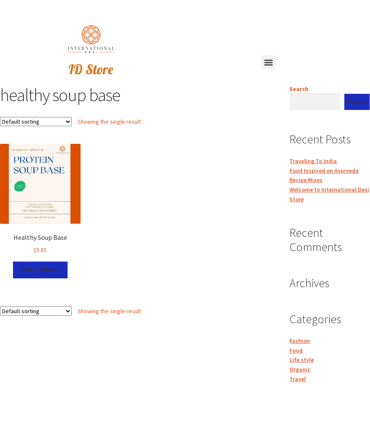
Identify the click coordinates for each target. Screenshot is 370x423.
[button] (268, 62)
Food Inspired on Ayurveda (324, 170)
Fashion (299, 341)
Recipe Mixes (306, 180)
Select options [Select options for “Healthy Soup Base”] (40, 269)
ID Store (90, 69)
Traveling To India (313, 161)
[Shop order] (36, 121)
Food (295, 350)
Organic (299, 369)
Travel (297, 379)
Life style (301, 359)
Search (298, 89)
